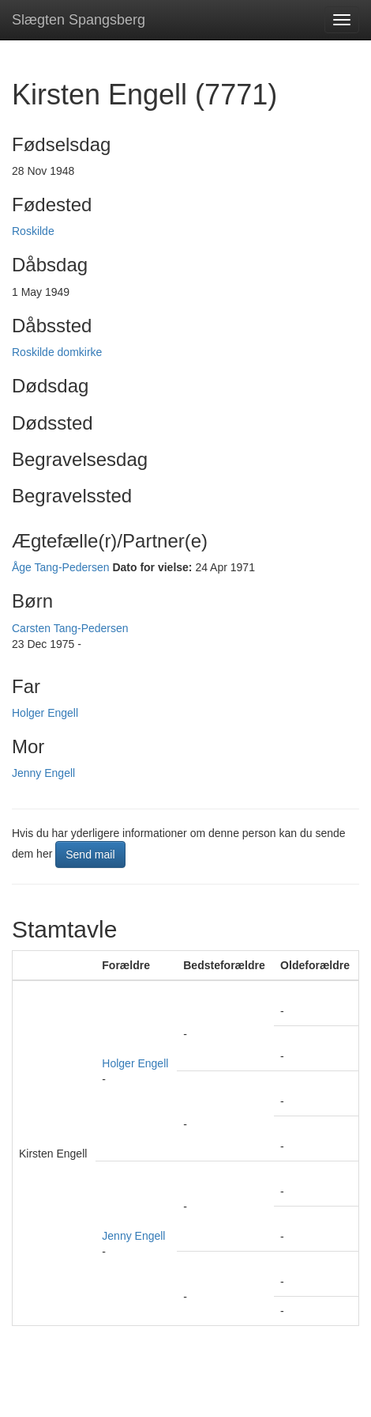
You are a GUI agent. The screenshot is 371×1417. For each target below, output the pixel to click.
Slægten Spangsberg (78, 20)
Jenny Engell (43, 773)
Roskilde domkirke (57, 352)
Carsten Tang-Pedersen (70, 628)
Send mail (90, 854)
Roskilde (33, 231)
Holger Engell (45, 713)
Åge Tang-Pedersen (61, 567)
